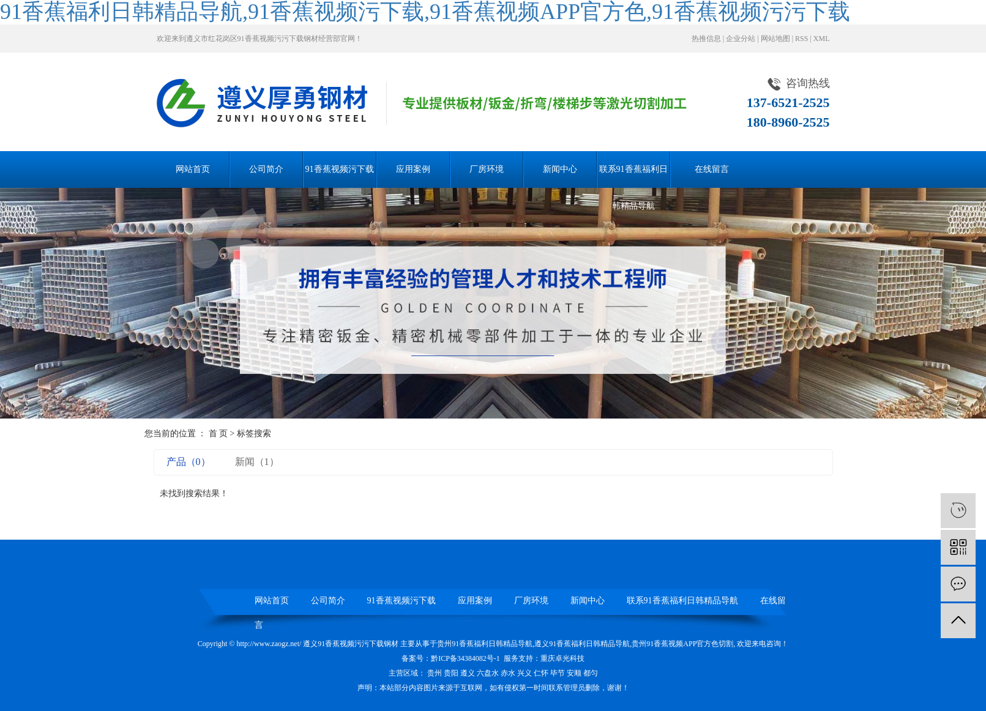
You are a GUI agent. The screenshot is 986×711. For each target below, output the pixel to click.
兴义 (524, 673)
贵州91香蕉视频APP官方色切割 (682, 643)
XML (821, 38)
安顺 (574, 673)
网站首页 (193, 169)
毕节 (557, 673)
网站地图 (775, 38)
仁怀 (541, 673)
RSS (801, 38)
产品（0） (188, 461)
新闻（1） (257, 461)
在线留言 (712, 169)
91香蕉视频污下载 (339, 169)
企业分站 (740, 38)
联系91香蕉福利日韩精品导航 (633, 176)
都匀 (590, 673)
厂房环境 (486, 169)
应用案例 (413, 169)
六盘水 (488, 673)
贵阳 (451, 673)
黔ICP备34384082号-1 (465, 658)
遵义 (467, 673)
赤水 (508, 673)
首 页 (218, 433)
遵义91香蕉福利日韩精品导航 (582, 643)
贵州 (434, 673)
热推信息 (706, 38)
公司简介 (266, 169)
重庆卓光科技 (562, 658)
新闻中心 (560, 169)
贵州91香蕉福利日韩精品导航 (484, 643)
